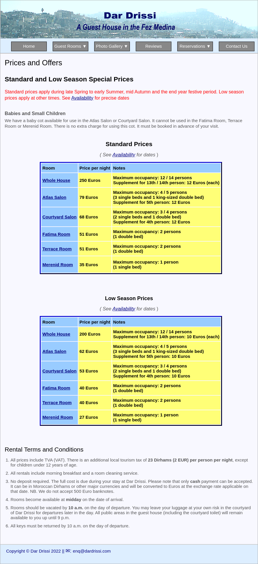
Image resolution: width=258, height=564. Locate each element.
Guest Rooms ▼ (70, 46)
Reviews (153, 46)
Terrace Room (57, 248)
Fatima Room (56, 234)
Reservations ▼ (195, 46)
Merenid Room (57, 264)
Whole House (56, 180)
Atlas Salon (54, 197)
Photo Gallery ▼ (112, 46)
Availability (82, 97)
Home (29, 46)
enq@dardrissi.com (92, 550)
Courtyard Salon (59, 216)
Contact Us (236, 46)
